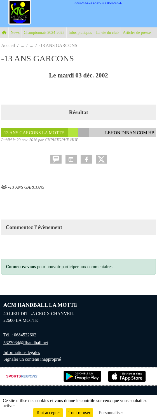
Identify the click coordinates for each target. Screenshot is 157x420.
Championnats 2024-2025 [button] (44, 32)
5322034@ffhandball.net (25, 342)
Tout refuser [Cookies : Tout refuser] (79, 412)
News (15, 32)
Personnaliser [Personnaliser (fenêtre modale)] (111, 412)
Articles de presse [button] (137, 32)
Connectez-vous (21, 266)
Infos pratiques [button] (80, 32)
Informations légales (21, 352)
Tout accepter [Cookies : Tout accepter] (48, 412)
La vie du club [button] (107, 32)
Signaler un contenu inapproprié (32, 359)
